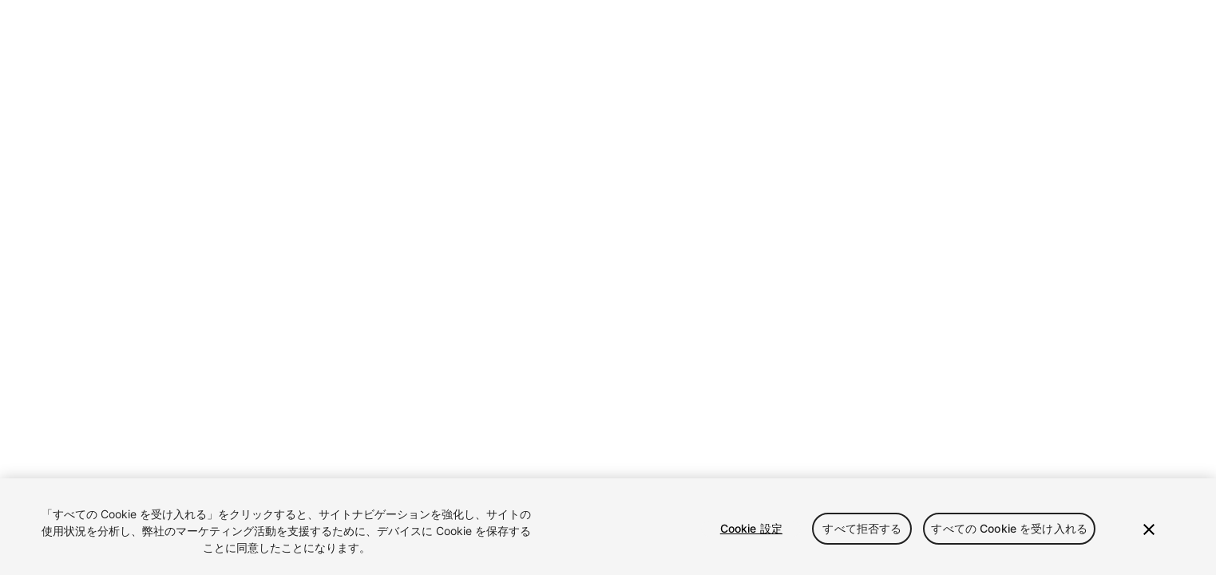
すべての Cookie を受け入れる (1009, 528)
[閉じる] (1149, 529)
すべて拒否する (861, 528)
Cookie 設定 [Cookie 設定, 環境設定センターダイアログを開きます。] (751, 528)
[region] (608, 526)
